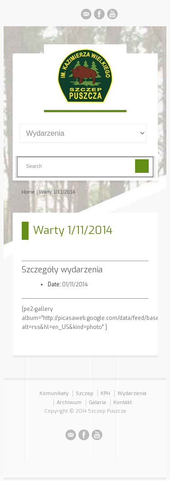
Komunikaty (53, 393)
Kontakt (122, 402)
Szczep (84, 393)
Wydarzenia (131, 393)
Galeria (97, 402)
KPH (105, 393)
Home (28, 192)
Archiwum (69, 402)
